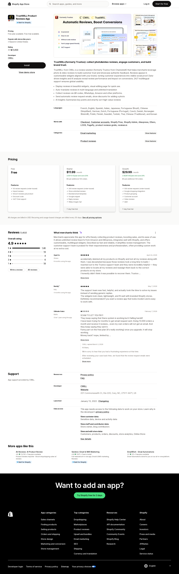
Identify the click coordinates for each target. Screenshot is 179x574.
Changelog (103, 401)
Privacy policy (87, 375)
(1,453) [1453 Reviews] (15, 50)
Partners (144, 539)
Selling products (48, 529)
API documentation (116, 524)
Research (111, 544)
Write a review (16, 270)
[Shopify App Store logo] (18, 4)
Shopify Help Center (116, 519)
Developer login (15, 566)
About (142, 519)
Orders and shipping (50, 534)
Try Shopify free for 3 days (89, 495)
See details (86, 439)
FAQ (83, 378)
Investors (144, 529)
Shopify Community (116, 529)
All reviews (32, 270)
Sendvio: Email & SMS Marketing (85, 452)
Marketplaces (80, 524)
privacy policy (102, 412)
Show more (85, 278)
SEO (76, 544)
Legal (142, 548)
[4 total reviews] (45, 256)
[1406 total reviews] (44, 248)
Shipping (78, 548)
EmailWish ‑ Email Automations (140, 452)
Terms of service (34, 566)
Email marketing (88, 133)
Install (27, 65)
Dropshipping (80, 519)
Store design (47, 539)
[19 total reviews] (45, 252)
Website (84, 389)
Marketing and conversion (53, 544)
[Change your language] (160, 565)
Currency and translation (85, 553)
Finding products (49, 524)
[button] (34, 457)
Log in (146, 4)
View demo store (27, 72)
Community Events (115, 534)
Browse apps (119, 4)
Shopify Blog (113, 539)
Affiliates (144, 544)
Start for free (162, 4)
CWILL (10, 58)
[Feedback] (155, 233)
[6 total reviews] (45, 259)
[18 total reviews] (45, 263)
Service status (146, 553)
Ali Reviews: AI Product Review (29, 452)
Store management (50, 548)
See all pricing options (92, 217)
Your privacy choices (81, 566)
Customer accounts (100, 122)
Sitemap (65, 566)
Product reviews (88, 141)
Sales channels (48, 519)
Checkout (85, 122)
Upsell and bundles (83, 534)
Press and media (147, 534)
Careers (143, 524)
